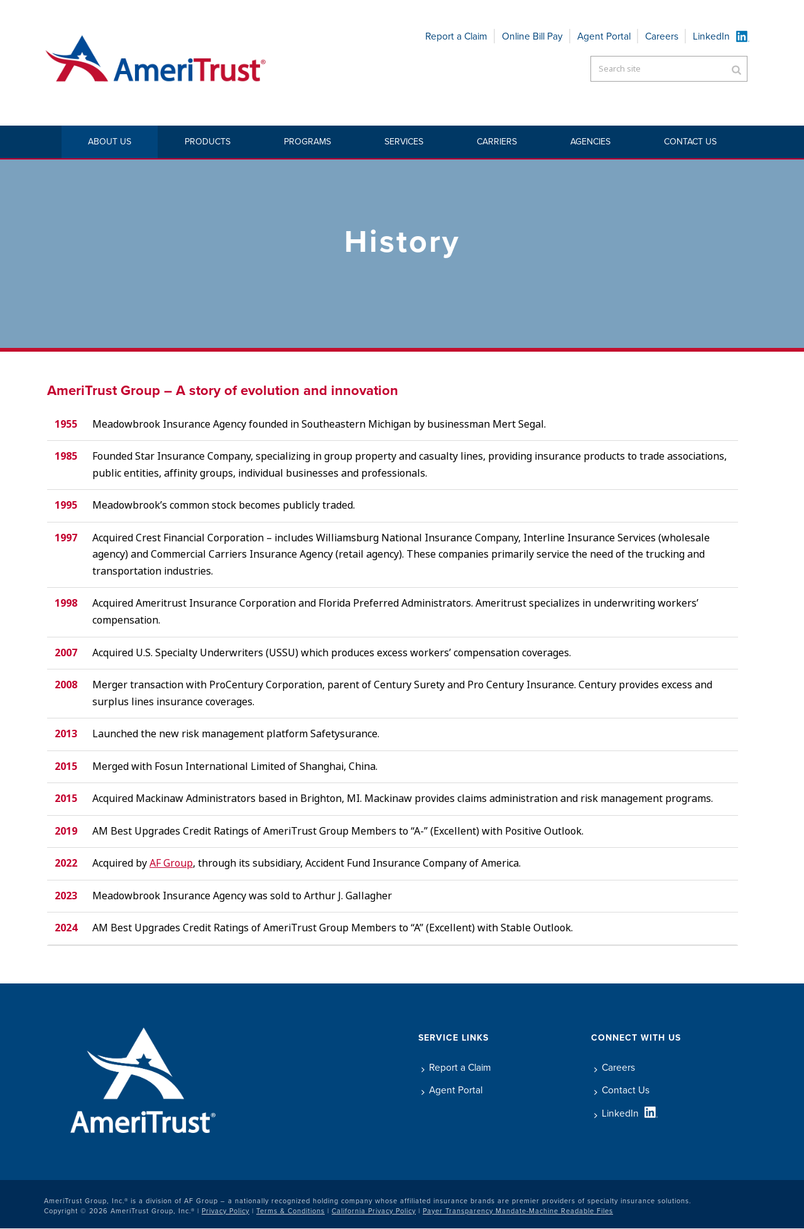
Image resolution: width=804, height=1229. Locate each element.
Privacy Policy (225, 1211)
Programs (307, 141)
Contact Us (690, 141)
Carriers (497, 141)
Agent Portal (604, 36)
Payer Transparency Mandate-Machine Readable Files (518, 1211)
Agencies (590, 141)
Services (403, 141)
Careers (661, 36)
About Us (109, 141)
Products (208, 141)
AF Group (171, 863)
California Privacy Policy (374, 1211)
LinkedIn (711, 36)
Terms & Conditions (290, 1211)
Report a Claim (456, 36)
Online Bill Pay (532, 36)
